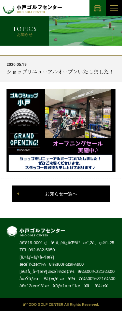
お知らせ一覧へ (61, 193)
